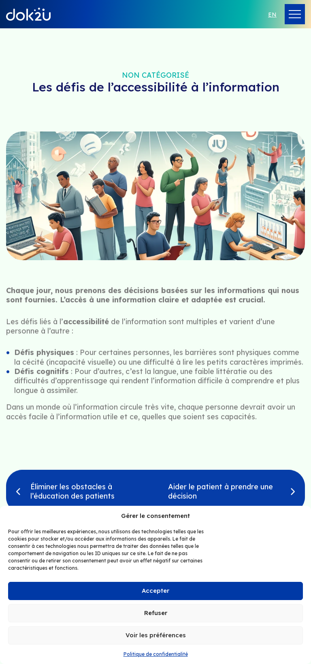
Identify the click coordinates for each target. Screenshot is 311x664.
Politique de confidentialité (156, 654)
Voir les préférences (156, 635)
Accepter (155, 590)
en (272, 14)
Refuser (155, 613)
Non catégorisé (155, 75)
